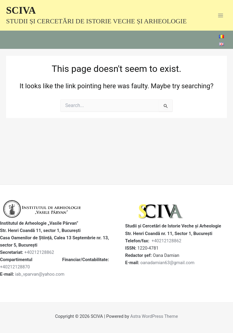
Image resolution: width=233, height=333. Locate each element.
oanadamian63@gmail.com (167, 262)
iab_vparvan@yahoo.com (39, 274)
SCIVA (21, 10)
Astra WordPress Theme (154, 316)
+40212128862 (39, 252)
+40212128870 (15, 267)
